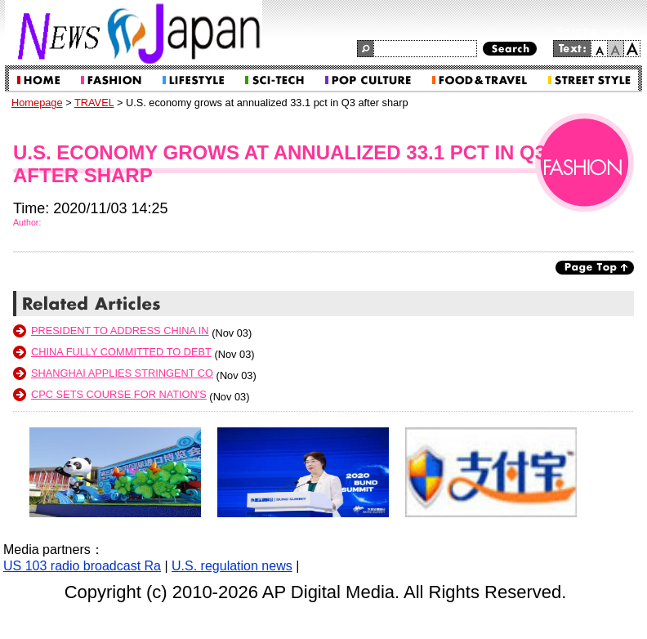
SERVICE (589, 80)
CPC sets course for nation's (119, 394)
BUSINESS (193, 80)
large (632, 48)
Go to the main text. (599, 32)
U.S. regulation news (232, 566)
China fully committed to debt (121, 352)
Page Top (595, 268)
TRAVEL (479, 80)
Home (38, 80)
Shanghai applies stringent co (122, 373)
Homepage (37, 102)
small (599, 48)
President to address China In (120, 330)
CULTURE (368, 80)
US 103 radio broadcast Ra (82, 566)
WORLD (111, 80)
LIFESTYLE (274, 80)
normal (616, 48)
